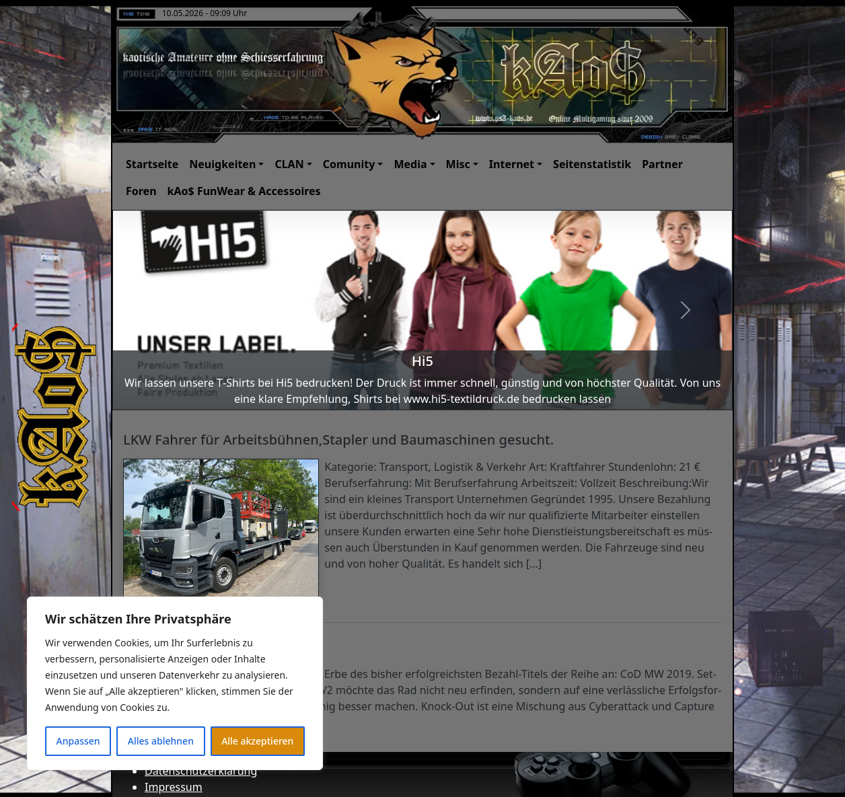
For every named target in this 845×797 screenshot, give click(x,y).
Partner (662, 164)
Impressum (174, 787)
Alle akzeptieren (257, 740)
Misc (458, 164)
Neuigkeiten (222, 164)
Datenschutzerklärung (201, 770)
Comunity (349, 164)
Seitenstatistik (592, 164)
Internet (511, 164)
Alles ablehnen (161, 740)
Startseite (152, 164)
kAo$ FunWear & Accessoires (244, 191)
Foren (141, 191)
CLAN (288, 164)
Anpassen (78, 740)
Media (410, 164)
